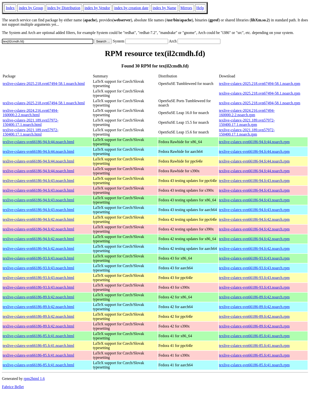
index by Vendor (97, 8)
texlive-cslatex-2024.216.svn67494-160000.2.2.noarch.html (30, 112)
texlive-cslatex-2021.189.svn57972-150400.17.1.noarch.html (30, 122)
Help (200, 8)
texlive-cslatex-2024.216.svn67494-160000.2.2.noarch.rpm (247, 112)
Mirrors (186, 8)
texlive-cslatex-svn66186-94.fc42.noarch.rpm (254, 219)
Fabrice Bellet (13, 387)
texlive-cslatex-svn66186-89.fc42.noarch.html (38, 297)
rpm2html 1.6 (34, 379)
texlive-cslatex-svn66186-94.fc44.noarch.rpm (254, 142)
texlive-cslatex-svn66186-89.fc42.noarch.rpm (254, 297)
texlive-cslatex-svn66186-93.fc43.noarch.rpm (254, 258)
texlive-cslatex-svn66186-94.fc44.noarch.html (38, 142)
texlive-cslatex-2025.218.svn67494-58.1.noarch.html (44, 84)
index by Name (164, 8)
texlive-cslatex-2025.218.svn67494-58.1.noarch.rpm (259, 84)
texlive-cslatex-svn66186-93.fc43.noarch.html (38, 258)
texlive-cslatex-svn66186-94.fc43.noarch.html (38, 181)
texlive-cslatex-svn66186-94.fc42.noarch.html (38, 219)
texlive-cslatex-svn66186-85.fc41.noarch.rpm (254, 336)
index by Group (31, 8)
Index (10, 8)
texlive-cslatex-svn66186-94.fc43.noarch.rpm (254, 181)
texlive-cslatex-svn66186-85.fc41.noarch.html (38, 336)
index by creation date (131, 8)
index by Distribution (63, 8)
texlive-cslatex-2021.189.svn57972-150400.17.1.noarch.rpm (247, 122)
